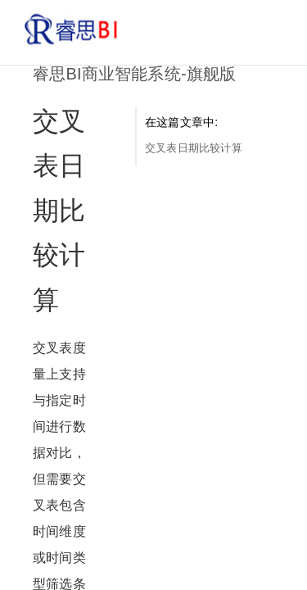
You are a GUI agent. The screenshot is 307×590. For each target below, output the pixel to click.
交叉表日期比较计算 (193, 148)
